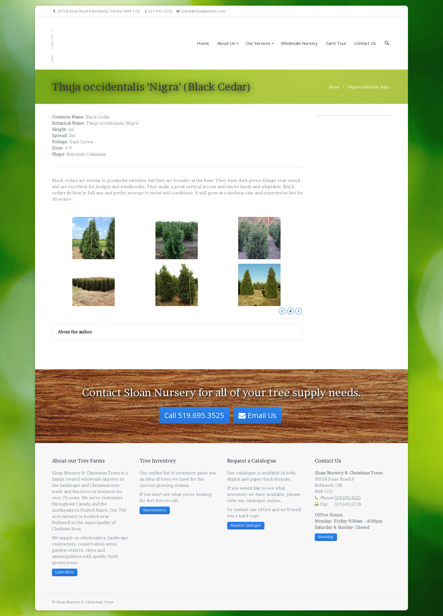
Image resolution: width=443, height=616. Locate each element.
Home (203, 43)
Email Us (257, 415)
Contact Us (365, 43)
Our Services (258, 43)
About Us (226, 43)
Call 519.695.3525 (194, 415)
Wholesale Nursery (299, 43)
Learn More (64, 572)
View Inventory (154, 510)
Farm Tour (336, 43)
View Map (325, 536)
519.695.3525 (348, 497)
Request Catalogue (246, 525)
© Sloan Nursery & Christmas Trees (83, 602)
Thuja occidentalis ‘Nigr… (369, 87)
